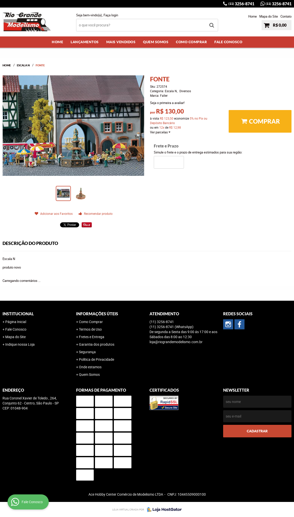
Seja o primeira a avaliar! (167, 102)
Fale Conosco (228, 42)
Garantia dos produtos (96, 344)
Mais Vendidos (121, 42)
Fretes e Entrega (91, 336)
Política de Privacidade (96, 359)
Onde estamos (90, 367)
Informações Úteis (97, 314)
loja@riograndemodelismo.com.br (176, 341)
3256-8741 (241, 4)
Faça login (111, 15)
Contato (285, 16)
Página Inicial (15, 321)
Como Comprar (191, 42)
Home (252, 16)
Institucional (18, 314)
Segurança (87, 351)
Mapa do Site (268, 16)
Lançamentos (85, 42)
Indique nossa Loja (20, 344)
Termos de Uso (90, 329)
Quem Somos (155, 42)
